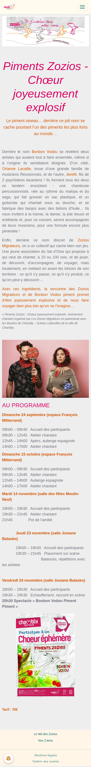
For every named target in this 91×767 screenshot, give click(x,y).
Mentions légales (45, 755)
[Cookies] (8, 758)
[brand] (10, 7)
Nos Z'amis (45, 740)
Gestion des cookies (45, 761)
